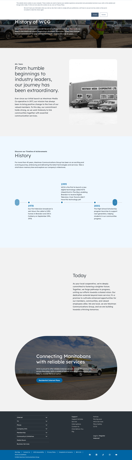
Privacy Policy (51, 452)
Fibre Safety (97, 424)
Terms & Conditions (20, 454)
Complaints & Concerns (66, 452)
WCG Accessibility (38, 452)
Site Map (17, 452)
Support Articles (77, 419)
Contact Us (75, 426)
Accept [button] (95, 14)
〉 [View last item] (114, 202)
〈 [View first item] (17, 202)
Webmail (96, 439)
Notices (95, 417)
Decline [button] (104, 14)
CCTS (95, 426)
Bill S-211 (78, 452)
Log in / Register (99, 436)
